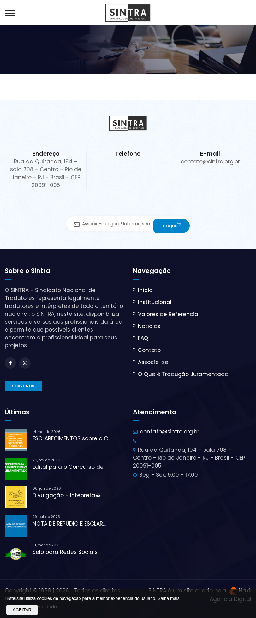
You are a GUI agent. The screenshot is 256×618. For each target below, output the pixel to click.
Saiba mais (168, 598)
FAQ (143, 338)
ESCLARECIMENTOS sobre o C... (72, 438)
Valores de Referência (168, 314)
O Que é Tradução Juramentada (183, 374)
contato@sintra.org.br (169, 431)
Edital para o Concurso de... (69, 467)
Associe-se (153, 362)
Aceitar (22, 609)
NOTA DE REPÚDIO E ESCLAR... (69, 523)
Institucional (154, 302)
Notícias (149, 326)
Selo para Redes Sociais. (65, 552)
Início (145, 290)
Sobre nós (23, 386)
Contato (149, 350)
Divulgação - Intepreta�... (68, 495)
